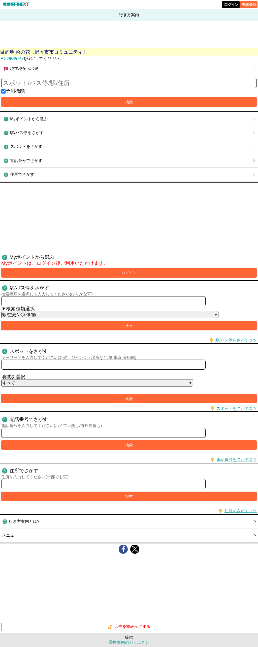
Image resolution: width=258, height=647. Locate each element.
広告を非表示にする (128, 627)
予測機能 (15, 91)
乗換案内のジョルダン (129, 642)
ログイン (129, 273)
